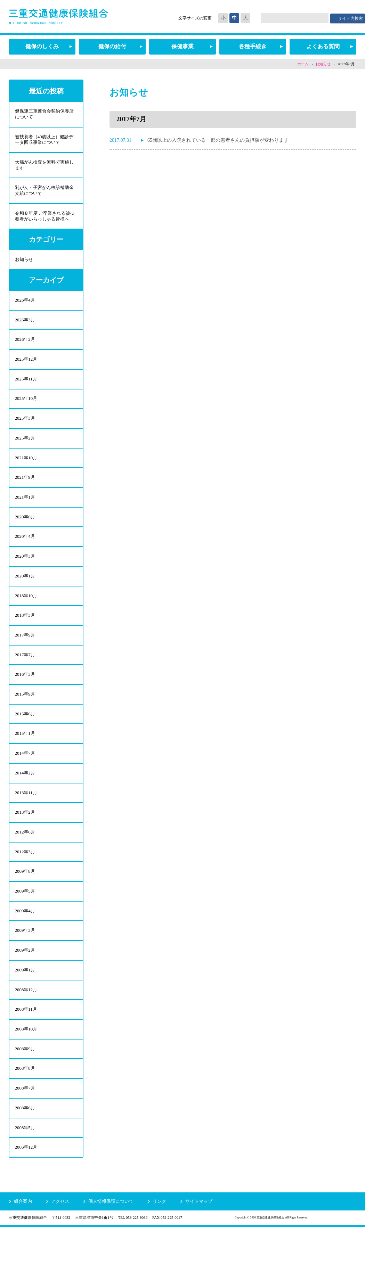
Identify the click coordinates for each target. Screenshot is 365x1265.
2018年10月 (26, 612)
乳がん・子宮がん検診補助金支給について (44, 193)
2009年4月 (25, 939)
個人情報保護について (110, 1239)
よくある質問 (323, 46)
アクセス (60, 1239)
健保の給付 (112, 46)
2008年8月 (25, 1103)
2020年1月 (25, 591)
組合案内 (23, 1239)
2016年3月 (25, 694)
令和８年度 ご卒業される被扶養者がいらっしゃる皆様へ (44, 219)
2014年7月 (25, 775)
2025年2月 (25, 448)
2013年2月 (25, 837)
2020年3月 (25, 571)
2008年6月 (25, 1144)
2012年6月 (25, 857)
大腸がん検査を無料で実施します (44, 167)
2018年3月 (25, 632)
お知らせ (24, 263)
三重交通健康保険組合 (58, 16)
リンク (159, 1239)
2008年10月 (26, 1062)
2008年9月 (25, 1082)
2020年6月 (25, 530)
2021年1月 (25, 509)
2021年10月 (26, 468)
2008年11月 (26, 1041)
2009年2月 (25, 980)
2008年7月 (25, 1123)
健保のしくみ (42, 46)
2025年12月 (26, 366)
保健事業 (182, 46)
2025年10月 (26, 407)
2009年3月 (25, 959)
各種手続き (253, 46)
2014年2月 (25, 796)
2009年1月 (25, 1000)
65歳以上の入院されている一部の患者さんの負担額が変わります (218, 140)
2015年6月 (25, 735)
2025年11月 (26, 386)
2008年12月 (26, 1021)
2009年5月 (25, 919)
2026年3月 (25, 325)
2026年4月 (25, 305)
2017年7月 (25, 673)
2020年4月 (25, 550)
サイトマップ (198, 1239)
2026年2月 (25, 346)
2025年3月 (25, 427)
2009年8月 (25, 898)
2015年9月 (25, 714)
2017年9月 (25, 653)
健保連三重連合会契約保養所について (44, 114)
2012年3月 (25, 878)
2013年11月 (26, 816)
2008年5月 (25, 1164)
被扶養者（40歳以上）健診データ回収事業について (44, 140)
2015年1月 (25, 755)
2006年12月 (26, 1185)
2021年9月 (25, 489)
